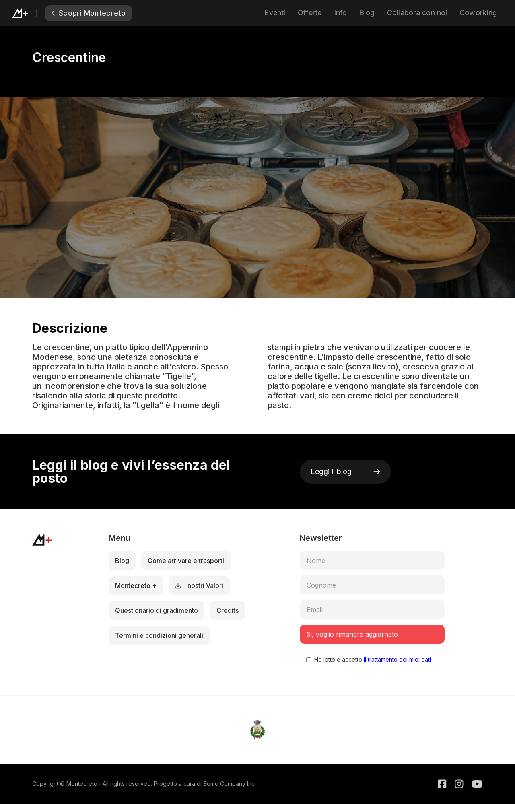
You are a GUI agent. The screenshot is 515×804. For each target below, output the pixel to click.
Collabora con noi (417, 12)
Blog (367, 12)
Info (340, 12)
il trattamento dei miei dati (396, 659)
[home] (28, 13)
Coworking (478, 12)
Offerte (310, 12)
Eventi (275, 12)
